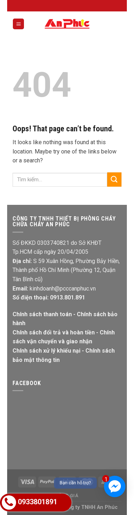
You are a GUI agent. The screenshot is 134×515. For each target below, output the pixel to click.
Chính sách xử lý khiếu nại (46, 350)
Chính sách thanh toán (42, 314)
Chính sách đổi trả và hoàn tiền (54, 332)
